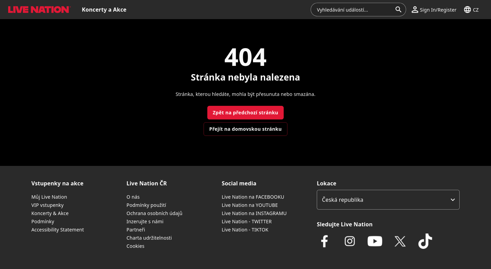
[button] (434, 9)
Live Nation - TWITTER (247, 221)
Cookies (136, 246)
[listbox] (388, 199)
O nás (133, 197)
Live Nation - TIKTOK (245, 229)
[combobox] (354, 9)
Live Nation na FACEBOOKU (253, 197)
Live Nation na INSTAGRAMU (254, 213)
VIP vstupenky (47, 205)
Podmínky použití (146, 205)
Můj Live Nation (49, 197)
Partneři (136, 229)
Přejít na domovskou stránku (245, 129)
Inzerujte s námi (145, 221)
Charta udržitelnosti (149, 238)
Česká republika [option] (342, 199)
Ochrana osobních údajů (154, 213)
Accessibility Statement (57, 229)
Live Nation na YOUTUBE (250, 205)
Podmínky (42, 221)
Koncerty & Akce (50, 213)
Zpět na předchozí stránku (245, 112)
